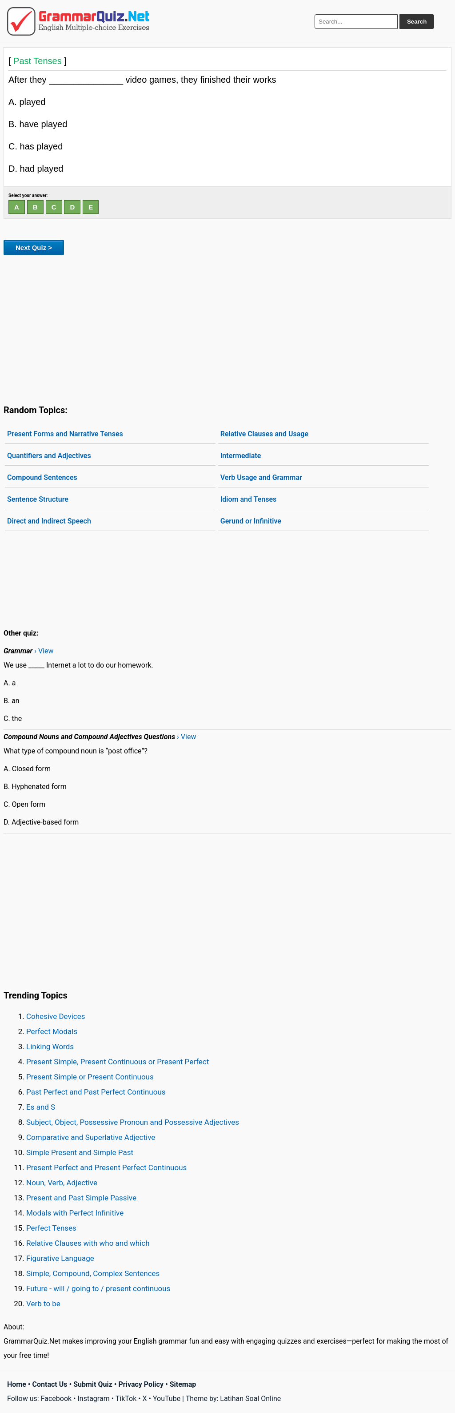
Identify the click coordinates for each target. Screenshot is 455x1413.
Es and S (40, 1107)
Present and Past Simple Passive (81, 1197)
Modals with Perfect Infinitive (75, 1212)
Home (16, 1384)
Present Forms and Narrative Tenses (65, 434)
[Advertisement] (227, 328)
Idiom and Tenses (248, 499)
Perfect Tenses (51, 1228)
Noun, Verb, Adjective (61, 1182)
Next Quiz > (34, 247)
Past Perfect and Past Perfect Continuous (96, 1091)
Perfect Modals (51, 1031)
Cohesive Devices (55, 1016)
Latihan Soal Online (250, 1398)
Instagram (93, 1398)
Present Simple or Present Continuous (90, 1076)
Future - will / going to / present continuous (98, 1288)
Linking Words (50, 1046)
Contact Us (50, 1384)
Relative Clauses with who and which (88, 1243)
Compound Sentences (42, 477)
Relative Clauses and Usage (264, 434)
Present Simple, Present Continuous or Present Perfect (117, 1061)
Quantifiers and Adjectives (49, 455)
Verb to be (43, 1303)
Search (417, 21)
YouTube (166, 1398)
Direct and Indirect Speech (49, 521)
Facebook (56, 1398)
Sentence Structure (37, 499)
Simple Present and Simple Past (79, 1152)
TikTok (126, 1398)
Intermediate (240, 455)
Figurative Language (60, 1258)
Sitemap (183, 1384)
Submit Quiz (92, 1384)
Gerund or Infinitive (250, 521)
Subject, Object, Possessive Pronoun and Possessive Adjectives (132, 1122)
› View (43, 651)
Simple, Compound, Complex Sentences (93, 1273)
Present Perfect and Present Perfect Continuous (106, 1167)
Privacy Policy (141, 1384)
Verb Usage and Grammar (261, 477)
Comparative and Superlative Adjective (90, 1137)
